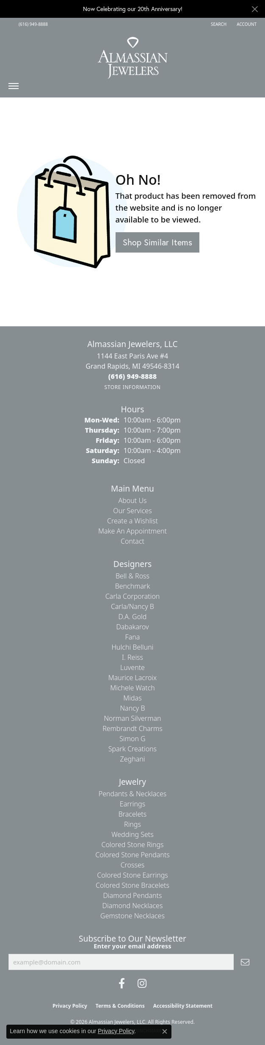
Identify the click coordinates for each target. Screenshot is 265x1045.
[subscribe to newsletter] (245, 962)
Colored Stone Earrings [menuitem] (132, 875)
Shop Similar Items (157, 242)
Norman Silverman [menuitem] (132, 718)
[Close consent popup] (164, 1031)
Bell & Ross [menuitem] (132, 576)
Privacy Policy (69, 1005)
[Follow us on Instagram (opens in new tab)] (142, 983)
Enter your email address (132, 946)
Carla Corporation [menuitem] (132, 596)
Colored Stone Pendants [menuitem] (132, 854)
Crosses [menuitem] (133, 865)
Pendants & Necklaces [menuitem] (132, 793)
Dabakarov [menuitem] (132, 626)
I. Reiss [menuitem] (132, 657)
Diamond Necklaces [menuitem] (132, 905)
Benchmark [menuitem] (132, 586)
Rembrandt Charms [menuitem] (132, 728)
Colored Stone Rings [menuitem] (132, 844)
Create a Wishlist (132, 520)
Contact (132, 541)
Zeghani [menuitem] (132, 759)
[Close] (254, 9)
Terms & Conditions (120, 1005)
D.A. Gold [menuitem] (133, 616)
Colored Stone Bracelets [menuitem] (132, 885)
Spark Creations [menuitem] (132, 748)
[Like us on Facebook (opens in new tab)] (121, 983)
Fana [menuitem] (132, 637)
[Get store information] (132, 387)
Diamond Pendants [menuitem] (132, 895)
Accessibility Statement (183, 1005)
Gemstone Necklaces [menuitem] (132, 915)
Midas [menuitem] (132, 698)
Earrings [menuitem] (132, 804)
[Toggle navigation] (13, 88)
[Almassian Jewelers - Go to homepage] (133, 55)
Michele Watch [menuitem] (132, 687)
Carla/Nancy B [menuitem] (132, 606)
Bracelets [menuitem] (133, 814)
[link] (32, 24)
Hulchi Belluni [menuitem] (133, 647)
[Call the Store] (132, 376)
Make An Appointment (132, 531)
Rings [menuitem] (132, 824)
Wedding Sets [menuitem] (132, 834)
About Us (133, 500)
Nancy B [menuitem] (132, 708)
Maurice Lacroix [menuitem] (132, 677)
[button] (217, 24)
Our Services (132, 510)
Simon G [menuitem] (132, 738)
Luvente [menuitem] (132, 667)
